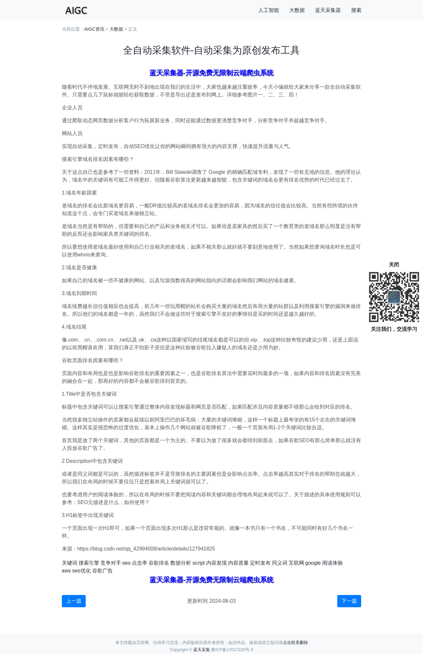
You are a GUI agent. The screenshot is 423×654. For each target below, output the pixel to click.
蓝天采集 (201, 649)
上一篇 (74, 601)
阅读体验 (332, 563)
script (198, 563)
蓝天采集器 (328, 10)
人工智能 (268, 10)
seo (126, 563)
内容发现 (216, 563)
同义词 (279, 563)
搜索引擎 (89, 563)
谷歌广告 (102, 570)
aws (66, 570)
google (313, 563)
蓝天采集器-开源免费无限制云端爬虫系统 (211, 72)
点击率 (139, 563)
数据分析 (180, 563)
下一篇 (349, 601)
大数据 (297, 10)
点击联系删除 (295, 642)
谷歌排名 (159, 563)
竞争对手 (111, 563)
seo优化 (81, 570)
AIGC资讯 (94, 29)
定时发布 (260, 563)
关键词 (69, 563)
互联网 (296, 563)
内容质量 (238, 563)
